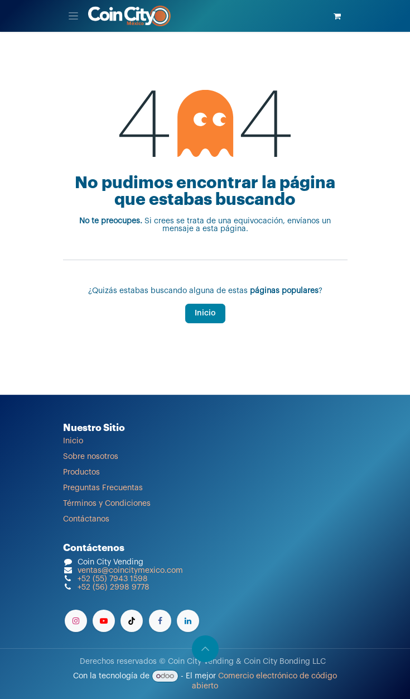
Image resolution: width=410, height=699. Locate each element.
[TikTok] (131, 621)
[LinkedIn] (188, 621)
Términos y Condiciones (107, 504)
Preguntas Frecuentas (103, 488)
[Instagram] (76, 621)
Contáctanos (86, 519)
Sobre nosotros (90, 457)
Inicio (205, 313)
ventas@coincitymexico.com (130, 570)
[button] (205, 648)
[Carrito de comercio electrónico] (337, 16)
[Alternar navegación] (73, 16)
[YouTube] (104, 621)
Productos (81, 472)
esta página (224, 229)
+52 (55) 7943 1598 (113, 579)
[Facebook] (160, 621)
